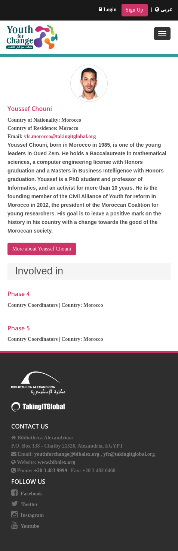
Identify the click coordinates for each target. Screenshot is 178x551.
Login (108, 9)
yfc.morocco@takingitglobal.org (60, 136)
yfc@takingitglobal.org (129, 454)
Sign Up (134, 10)
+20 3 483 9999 (51, 470)
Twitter (29, 504)
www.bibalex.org (56, 462)
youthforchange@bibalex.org (66, 454)
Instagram (32, 515)
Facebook (31, 493)
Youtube (30, 526)
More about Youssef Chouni (41, 249)
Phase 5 (18, 328)
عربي (164, 9)
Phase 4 (18, 294)
